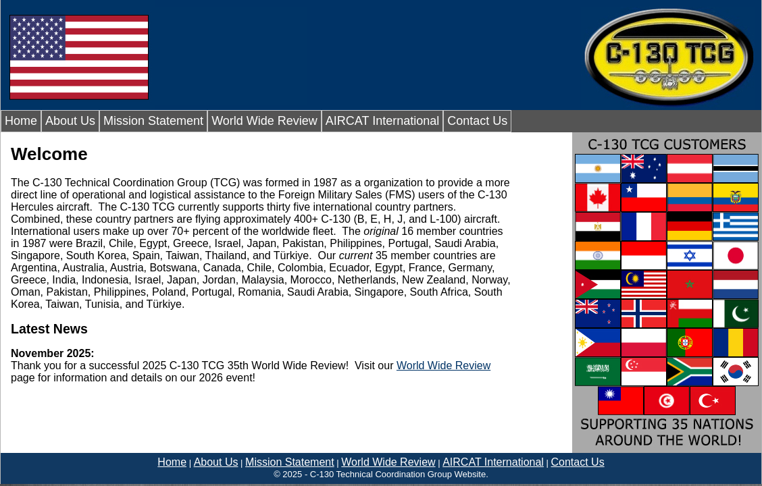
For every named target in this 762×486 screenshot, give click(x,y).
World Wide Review (264, 121)
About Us (70, 121)
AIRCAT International (382, 121)
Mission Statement (153, 121)
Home (21, 121)
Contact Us (477, 121)
